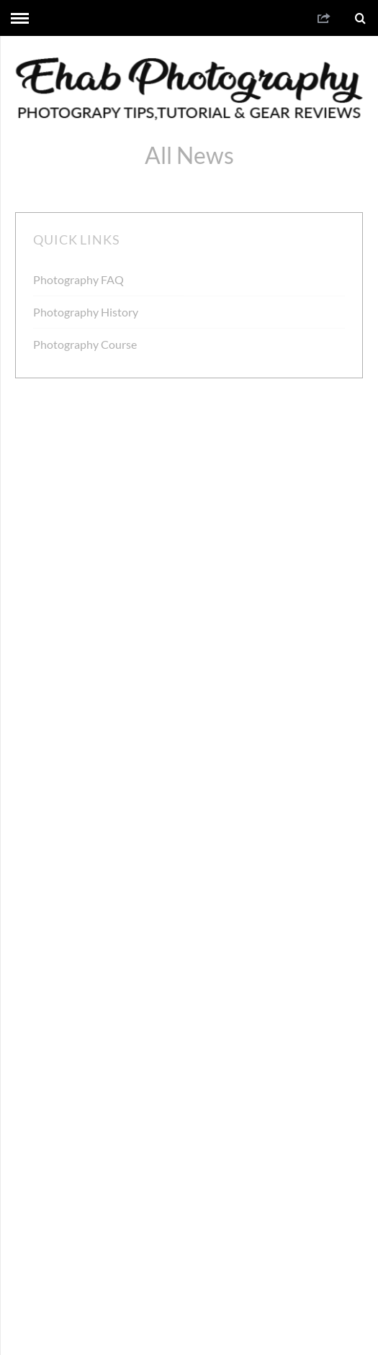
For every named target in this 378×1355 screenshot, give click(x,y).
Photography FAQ (78, 279)
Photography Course (85, 344)
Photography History (85, 312)
